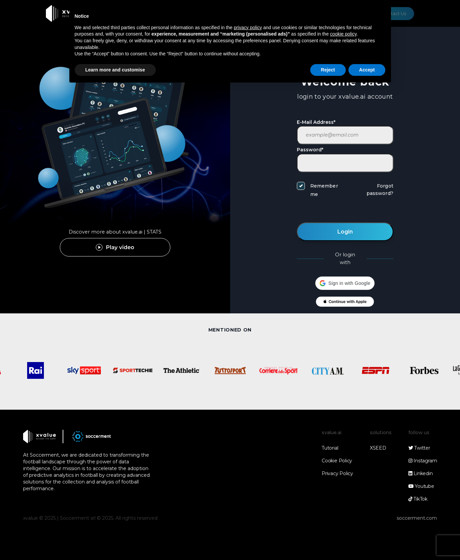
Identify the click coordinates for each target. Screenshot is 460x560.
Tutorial (330, 448)
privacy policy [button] (248, 27)
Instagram (422, 461)
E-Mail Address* (316, 122)
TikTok (418, 499)
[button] (345, 283)
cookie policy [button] (343, 34)
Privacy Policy (337, 473)
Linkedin (420, 473)
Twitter (419, 448)
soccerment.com (417, 518)
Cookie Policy (337, 461)
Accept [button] (367, 69)
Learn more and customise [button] (115, 69)
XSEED (378, 448)
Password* (310, 150)
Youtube (421, 486)
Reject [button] (328, 69)
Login (345, 231)
